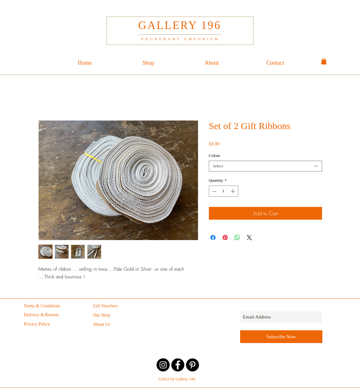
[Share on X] (249, 237)
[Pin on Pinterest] (225, 237)
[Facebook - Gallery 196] (177, 364)
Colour (214, 155)
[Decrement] (213, 191)
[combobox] (265, 166)
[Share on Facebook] (213, 237)
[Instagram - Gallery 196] (163, 364)
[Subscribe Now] (281, 336)
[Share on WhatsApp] (237, 237)
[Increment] (233, 191)
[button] (324, 61)
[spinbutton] (223, 191)
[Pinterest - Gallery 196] (192, 364)
